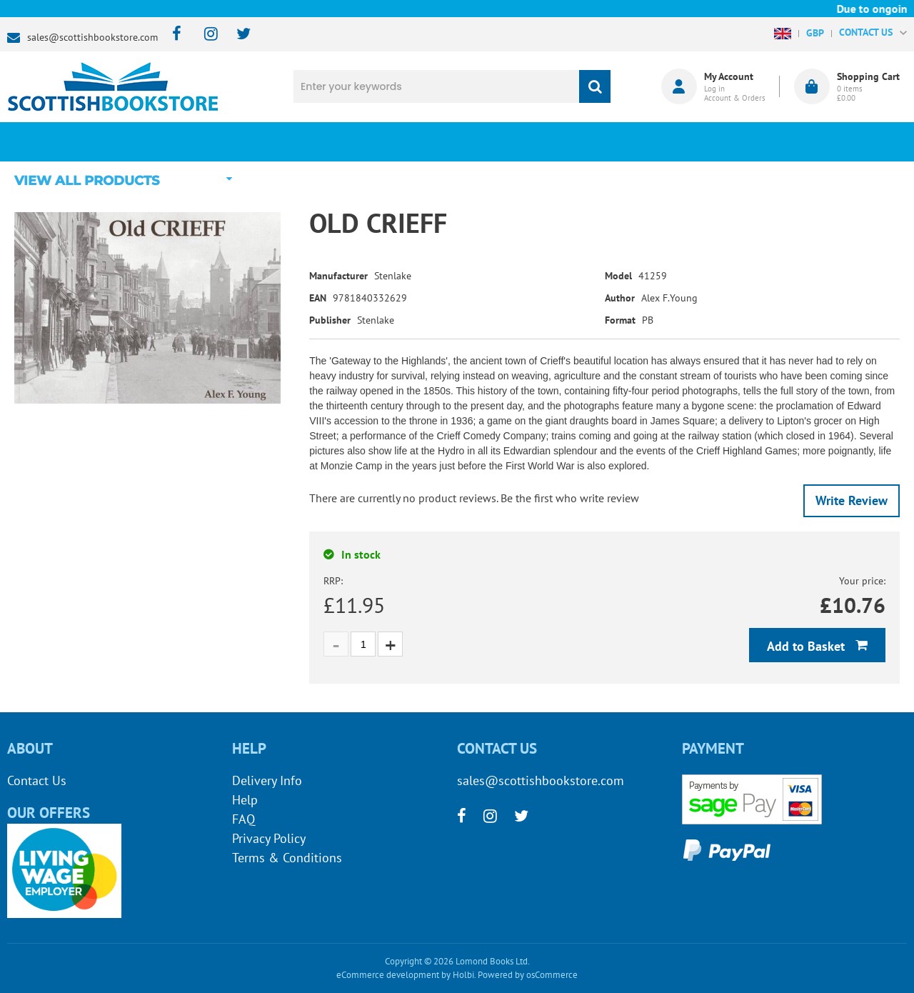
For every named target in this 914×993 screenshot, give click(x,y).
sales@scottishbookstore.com (92, 37)
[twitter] (236, 34)
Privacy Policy (269, 838)
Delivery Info (267, 780)
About (682, 141)
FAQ (243, 819)
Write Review (851, 500)
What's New (382, 141)
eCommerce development (387, 975)
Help (245, 800)
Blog (532, 141)
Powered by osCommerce (528, 975)
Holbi (463, 975)
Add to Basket (807, 646)
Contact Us (36, 780)
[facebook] (172, 34)
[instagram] (204, 34)
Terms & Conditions (287, 857)
